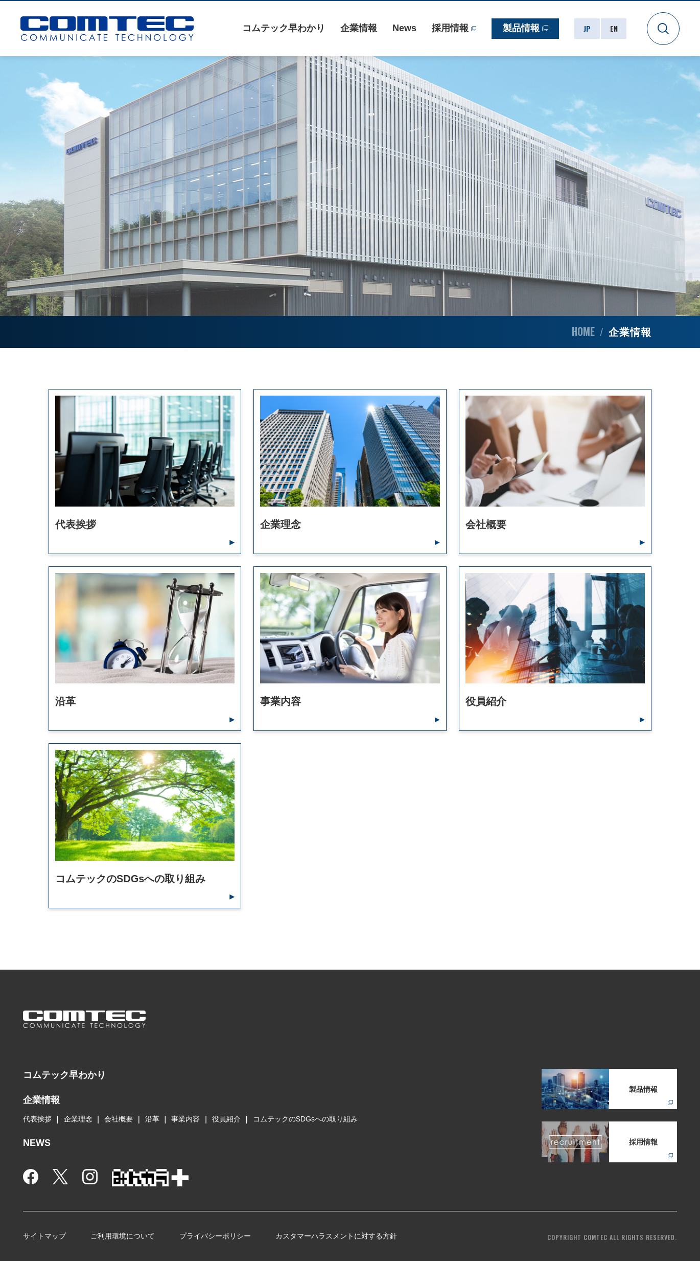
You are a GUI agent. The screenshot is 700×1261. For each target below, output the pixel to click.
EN (614, 28)
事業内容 (185, 1119)
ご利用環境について (122, 1236)
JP (587, 28)
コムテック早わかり (283, 28)
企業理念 (78, 1119)
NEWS (37, 1143)
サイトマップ (44, 1236)
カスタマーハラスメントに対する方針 (336, 1236)
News (404, 28)
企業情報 (358, 28)
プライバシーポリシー (215, 1236)
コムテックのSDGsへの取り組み (305, 1119)
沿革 (152, 1119)
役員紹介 (226, 1119)
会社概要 (118, 1119)
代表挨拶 (37, 1119)
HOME (583, 331)
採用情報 (450, 28)
